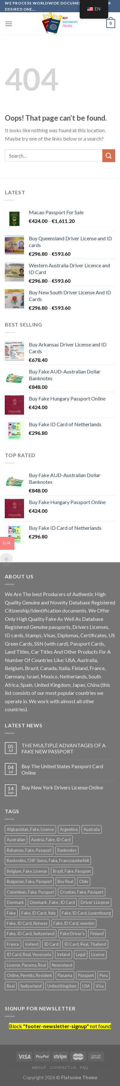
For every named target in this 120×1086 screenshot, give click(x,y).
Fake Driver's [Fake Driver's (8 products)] (72, 933)
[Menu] (8, 24)
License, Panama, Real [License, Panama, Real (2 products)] (26, 965)
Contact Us (63, 1067)
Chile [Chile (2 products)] (83, 881)
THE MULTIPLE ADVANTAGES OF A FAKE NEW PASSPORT (63, 748)
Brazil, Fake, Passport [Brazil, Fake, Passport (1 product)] (72, 871)
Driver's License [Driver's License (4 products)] (95, 902)
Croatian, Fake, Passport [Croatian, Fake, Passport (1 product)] (81, 892)
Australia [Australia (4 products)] (92, 829)
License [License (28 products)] (98, 954)
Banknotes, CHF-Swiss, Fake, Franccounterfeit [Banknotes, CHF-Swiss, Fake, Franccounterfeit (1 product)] (48, 860)
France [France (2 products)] (13, 944)
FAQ (84, 1067)
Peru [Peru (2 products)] (104, 975)
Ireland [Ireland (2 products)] (63, 954)
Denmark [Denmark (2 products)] (15, 902)
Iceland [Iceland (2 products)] (31, 944)
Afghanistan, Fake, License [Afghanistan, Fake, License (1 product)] (30, 829)
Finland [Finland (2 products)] (97, 933)
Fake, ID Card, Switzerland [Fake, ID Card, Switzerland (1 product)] (30, 933)
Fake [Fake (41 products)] (11, 913)
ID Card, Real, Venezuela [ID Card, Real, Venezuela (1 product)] (29, 954)
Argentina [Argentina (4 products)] (69, 829)
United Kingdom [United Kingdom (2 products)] (61, 986)
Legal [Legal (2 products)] (80, 954)
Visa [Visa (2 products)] (100, 986)
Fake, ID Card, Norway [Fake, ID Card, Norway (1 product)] (27, 923)
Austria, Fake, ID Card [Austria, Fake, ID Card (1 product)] (51, 839)
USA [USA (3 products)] (86, 986)
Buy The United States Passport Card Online (62, 769)
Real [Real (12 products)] (11, 986)
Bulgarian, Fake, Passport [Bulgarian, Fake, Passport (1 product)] (29, 881)
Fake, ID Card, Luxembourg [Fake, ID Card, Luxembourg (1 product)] (86, 913)
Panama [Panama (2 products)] (65, 975)
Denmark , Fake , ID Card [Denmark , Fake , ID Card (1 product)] (52, 902)
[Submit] (108, 155)
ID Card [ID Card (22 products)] (51, 944)
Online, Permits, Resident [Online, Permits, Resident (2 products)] (29, 975)
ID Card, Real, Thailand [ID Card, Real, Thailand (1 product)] (85, 944)
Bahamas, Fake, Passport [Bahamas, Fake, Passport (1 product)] (29, 850)
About (39, 1067)
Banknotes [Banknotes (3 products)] (66, 850)
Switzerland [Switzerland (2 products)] (31, 986)
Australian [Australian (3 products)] (16, 839)
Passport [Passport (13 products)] (86, 975)
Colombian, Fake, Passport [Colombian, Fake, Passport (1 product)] (30, 892)
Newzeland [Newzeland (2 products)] (62, 965)
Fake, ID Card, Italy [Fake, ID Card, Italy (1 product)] (38, 913)
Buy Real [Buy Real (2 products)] (65, 881)
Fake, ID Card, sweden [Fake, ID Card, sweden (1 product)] (73, 923)
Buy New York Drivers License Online (62, 787)
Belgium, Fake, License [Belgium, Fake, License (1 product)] (27, 871)
